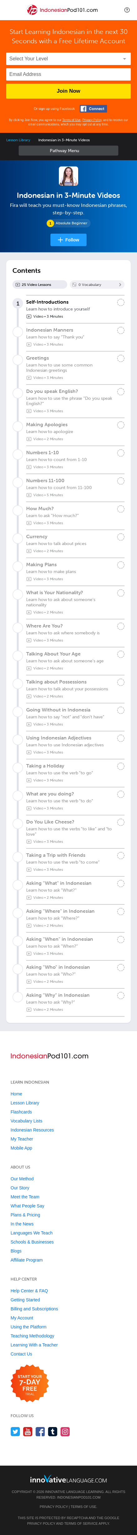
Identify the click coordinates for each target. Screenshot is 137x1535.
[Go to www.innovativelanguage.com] (68, 1478)
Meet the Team (25, 1196)
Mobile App (21, 1147)
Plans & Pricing (25, 1214)
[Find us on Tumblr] (53, 1431)
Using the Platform (28, 1326)
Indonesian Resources (32, 1129)
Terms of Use (71, 120)
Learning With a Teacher (34, 1344)
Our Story (20, 1187)
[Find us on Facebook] (40, 1431)
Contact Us (21, 1353)
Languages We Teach (32, 1232)
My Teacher (22, 1138)
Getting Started (25, 1299)
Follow (72, 239)
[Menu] (10, 10)
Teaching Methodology (32, 1335)
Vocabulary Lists (26, 1120)
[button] (127, 10)
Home (16, 1093)
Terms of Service (81, 1523)
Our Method (22, 1178)
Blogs (16, 1250)
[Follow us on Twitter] (15, 1431)
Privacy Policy (92, 120)
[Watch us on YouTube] (28, 1431)
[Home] (63, 14)
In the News (22, 1223)
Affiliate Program (27, 1259)
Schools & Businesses (32, 1241)
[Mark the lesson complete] (121, 302)
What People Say (27, 1205)
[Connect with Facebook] (93, 108)
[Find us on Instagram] (65, 1431)
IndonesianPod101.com (79, 1497)
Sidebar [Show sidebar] (68, 151)
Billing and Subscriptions (34, 1308)
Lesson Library (18, 140)
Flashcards (21, 1111)
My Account (22, 1317)
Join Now (68, 91)
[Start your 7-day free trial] (30, 1384)
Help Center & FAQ (29, 1290)
